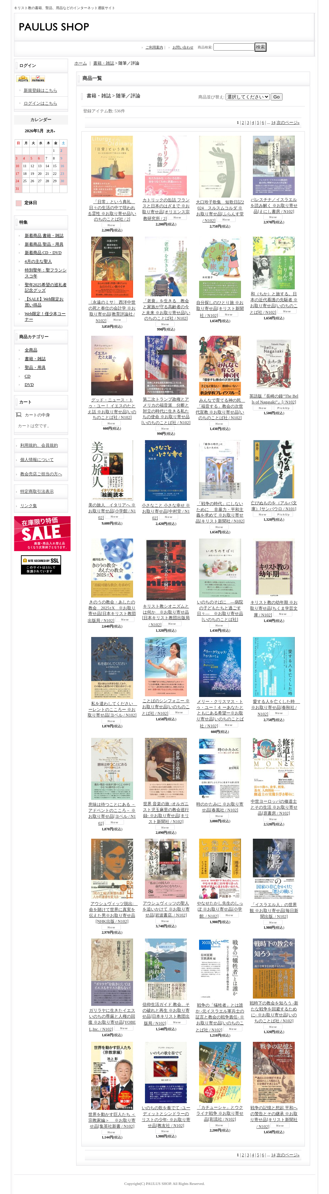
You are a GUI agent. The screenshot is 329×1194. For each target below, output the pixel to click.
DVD (29, 384)
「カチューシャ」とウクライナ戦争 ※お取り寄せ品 (219, 1113)
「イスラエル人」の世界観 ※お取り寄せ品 (274, 910)
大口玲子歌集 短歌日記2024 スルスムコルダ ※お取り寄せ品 (220, 211)
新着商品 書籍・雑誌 (44, 235)
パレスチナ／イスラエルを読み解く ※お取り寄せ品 (274, 205)
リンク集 (28, 505)
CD (28, 376)
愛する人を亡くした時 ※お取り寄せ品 (275, 708)
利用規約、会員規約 (39, 445)
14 (273, 122)
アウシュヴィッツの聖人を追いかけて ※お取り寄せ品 (166, 909)
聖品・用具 (35, 367)
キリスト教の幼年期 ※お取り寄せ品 (274, 609)
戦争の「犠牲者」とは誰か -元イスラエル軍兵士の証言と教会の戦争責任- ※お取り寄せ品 (220, 1017)
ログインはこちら (40, 103)
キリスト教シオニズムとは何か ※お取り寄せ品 (166, 615)
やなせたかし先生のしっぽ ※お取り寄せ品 (220, 910)
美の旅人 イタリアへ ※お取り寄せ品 (112, 511)
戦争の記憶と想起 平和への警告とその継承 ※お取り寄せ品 (274, 1117)
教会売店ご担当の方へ (41, 474)
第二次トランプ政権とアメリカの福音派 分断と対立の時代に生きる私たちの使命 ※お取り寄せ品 (165, 411)
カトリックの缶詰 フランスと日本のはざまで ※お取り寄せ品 (166, 209)
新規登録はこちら (40, 90)
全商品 (31, 350)
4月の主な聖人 (38, 261)
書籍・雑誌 (35, 358)
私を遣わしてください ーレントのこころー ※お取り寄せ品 (112, 709)
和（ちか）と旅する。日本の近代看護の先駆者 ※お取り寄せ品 (274, 303)
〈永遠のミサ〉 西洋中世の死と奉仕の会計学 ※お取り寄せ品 (112, 311)
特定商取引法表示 (37, 491)
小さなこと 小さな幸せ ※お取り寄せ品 (166, 512)
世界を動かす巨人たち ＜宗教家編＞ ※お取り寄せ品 (112, 1120)
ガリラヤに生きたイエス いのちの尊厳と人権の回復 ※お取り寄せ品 (112, 1019)
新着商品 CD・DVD (43, 252)
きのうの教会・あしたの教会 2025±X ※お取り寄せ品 (112, 611)
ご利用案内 (154, 47)
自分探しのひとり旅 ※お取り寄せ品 (220, 309)
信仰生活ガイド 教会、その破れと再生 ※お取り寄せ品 (166, 1013)
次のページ (288, 122)
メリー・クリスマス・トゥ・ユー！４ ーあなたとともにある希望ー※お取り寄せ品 (220, 713)
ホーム (80, 63)
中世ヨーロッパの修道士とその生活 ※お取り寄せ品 (274, 807)
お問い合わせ (183, 47)
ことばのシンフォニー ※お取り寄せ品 (166, 707)
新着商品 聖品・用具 (44, 244)
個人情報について (37, 459)
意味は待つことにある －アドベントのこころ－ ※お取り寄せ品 (112, 813)
